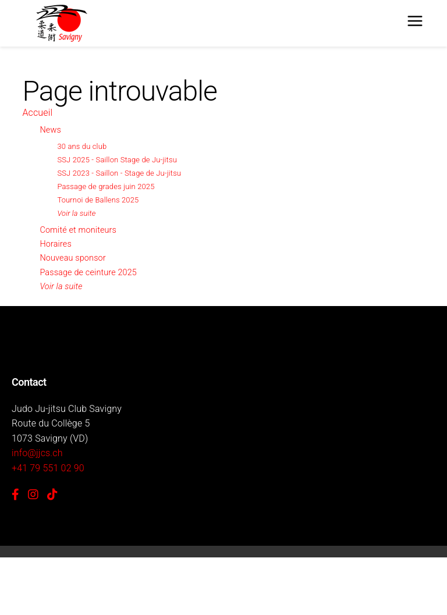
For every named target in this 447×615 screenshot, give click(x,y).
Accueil (37, 112)
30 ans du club (82, 146)
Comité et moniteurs (78, 230)
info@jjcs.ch (37, 452)
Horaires (55, 244)
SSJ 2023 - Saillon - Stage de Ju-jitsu (119, 173)
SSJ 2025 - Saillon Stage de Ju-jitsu (117, 159)
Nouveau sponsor (72, 258)
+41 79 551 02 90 (48, 468)
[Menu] (415, 23)
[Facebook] (15, 494)
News (50, 130)
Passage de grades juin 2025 (105, 186)
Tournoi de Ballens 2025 (98, 199)
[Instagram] (33, 494)
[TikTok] (52, 494)
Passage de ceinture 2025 (88, 273)
